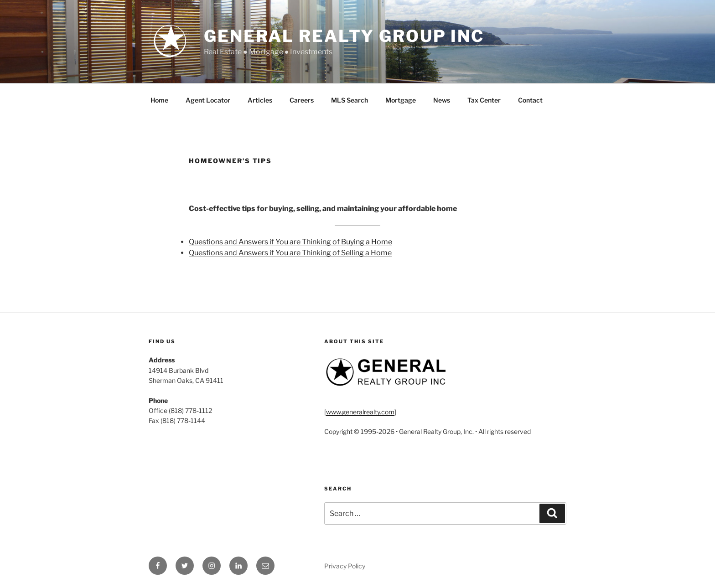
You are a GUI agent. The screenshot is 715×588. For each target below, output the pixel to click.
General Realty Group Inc (344, 36)
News (441, 100)
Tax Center (484, 100)
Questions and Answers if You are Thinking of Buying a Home (290, 241)
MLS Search (349, 100)
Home (159, 100)
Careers (302, 100)
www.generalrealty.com (360, 412)
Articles (260, 100)
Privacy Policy (344, 566)
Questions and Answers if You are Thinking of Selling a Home (290, 252)
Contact (530, 100)
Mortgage (400, 100)
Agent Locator (208, 100)
